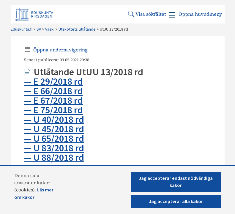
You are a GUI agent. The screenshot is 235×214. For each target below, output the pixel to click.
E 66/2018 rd (58, 91)
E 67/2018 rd (58, 101)
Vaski (49, 29)
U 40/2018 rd (58, 120)
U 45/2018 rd (58, 129)
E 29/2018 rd (58, 82)
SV (39, 29)
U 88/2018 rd (58, 158)
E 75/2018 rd (58, 110)
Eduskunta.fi (21, 29)
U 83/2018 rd (58, 148)
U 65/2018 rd (58, 139)
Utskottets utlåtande (77, 29)
